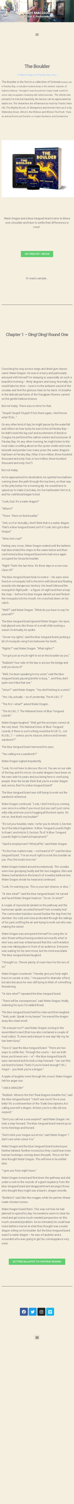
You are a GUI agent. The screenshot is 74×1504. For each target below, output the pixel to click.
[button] (37, 34)
